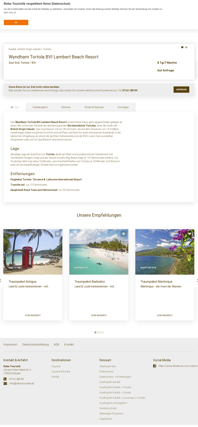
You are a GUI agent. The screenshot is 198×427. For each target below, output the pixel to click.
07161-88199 (129, 90)
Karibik (55, 379)
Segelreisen (106, 421)
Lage (14, 106)
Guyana (56, 369)
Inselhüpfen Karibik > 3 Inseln (115, 395)
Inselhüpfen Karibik (110, 384)
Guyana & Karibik (61, 374)
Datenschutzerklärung (35, 347)
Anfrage (181, 89)
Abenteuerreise (108, 369)
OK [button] (15, 22)
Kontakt (90, 55)
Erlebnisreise (106, 374)
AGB (56, 347)
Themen (19, 55)
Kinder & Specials (94, 106)
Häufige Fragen (71, 55)
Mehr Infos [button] (10, 12)
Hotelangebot (40, 106)
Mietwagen (105, 55)
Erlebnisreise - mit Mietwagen (115, 379)
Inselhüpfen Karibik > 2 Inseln (115, 390)
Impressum (10, 347)
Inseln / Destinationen (42, 55)
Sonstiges (123, 106)
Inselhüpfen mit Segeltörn (113, 405)
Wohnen (66, 106)
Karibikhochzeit (108, 411)
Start (6, 55)
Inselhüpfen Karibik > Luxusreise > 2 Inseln (122, 400)
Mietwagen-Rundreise (111, 416)
